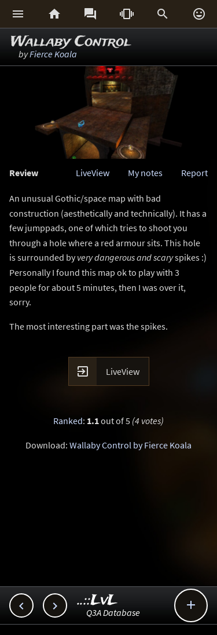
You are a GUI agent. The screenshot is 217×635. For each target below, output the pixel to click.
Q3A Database (113, 612)
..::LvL (97, 600)
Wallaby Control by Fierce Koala (130, 445)
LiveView (92, 172)
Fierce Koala (53, 54)
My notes (145, 172)
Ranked (68, 420)
